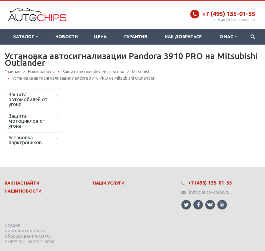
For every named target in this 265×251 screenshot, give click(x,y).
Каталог (25, 36)
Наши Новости (23, 191)
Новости (66, 36)
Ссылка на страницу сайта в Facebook (198, 204)
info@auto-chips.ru (209, 192)
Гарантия (135, 36)
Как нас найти (22, 183)
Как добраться (183, 36)
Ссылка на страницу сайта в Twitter (186, 204)
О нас (228, 36)
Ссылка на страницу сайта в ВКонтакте (210, 204)
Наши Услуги (109, 183)
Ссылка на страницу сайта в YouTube (222, 204)
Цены (101, 36)
